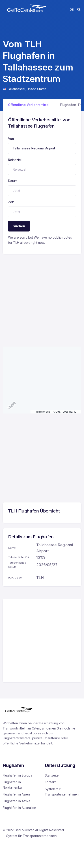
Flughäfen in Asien (16, 794)
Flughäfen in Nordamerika (12, 784)
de (72, 9)
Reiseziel (15, 160)
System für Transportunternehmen (62, 791)
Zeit (11, 202)
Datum (12, 181)
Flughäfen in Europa (17, 775)
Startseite (52, 775)
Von (11, 139)
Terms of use (43, 411)
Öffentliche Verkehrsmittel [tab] (28, 105)
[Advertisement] (42, 296)
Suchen (19, 226)
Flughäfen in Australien (19, 808)
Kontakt (50, 782)
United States (36, 89)
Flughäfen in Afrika (16, 801)
